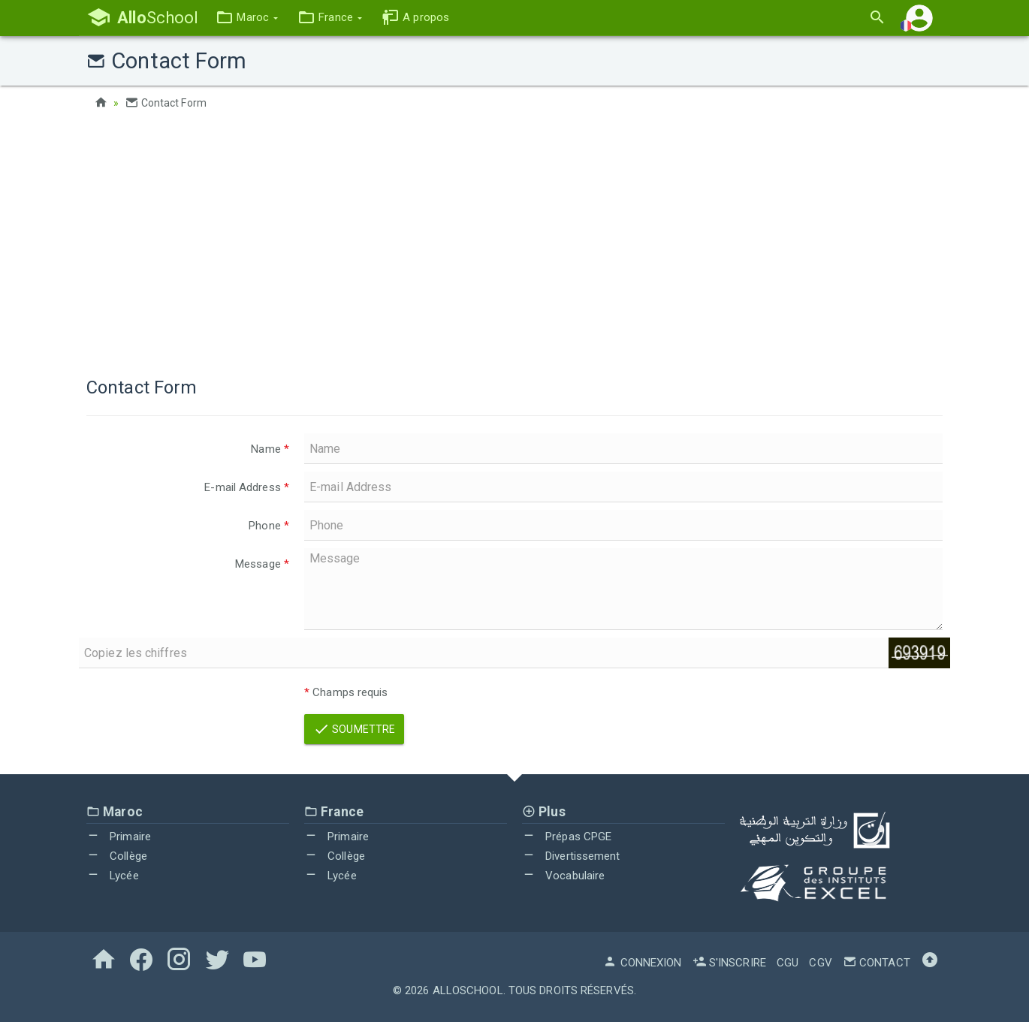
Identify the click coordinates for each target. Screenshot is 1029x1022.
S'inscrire (729, 962)
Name (270, 449)
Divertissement (571, 856)
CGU (787, 962)
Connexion (642, 962)
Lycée (112, 875)
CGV (820, 962)
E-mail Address (246, 487)
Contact (876, 962)
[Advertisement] (514, 240)
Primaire (118, 836)
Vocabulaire (563, 875)
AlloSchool (468, 990)
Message (262, 564)
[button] (247, 17)
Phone (269, 525)
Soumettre (354, 729)
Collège (116, 856)
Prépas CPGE (566, 836)
